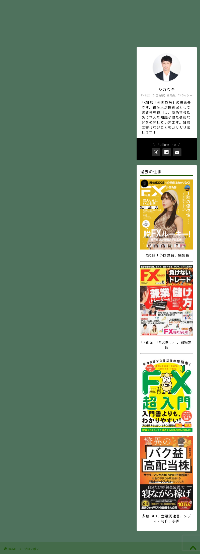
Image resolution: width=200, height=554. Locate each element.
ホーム (63, 6)
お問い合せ (123, 6)
